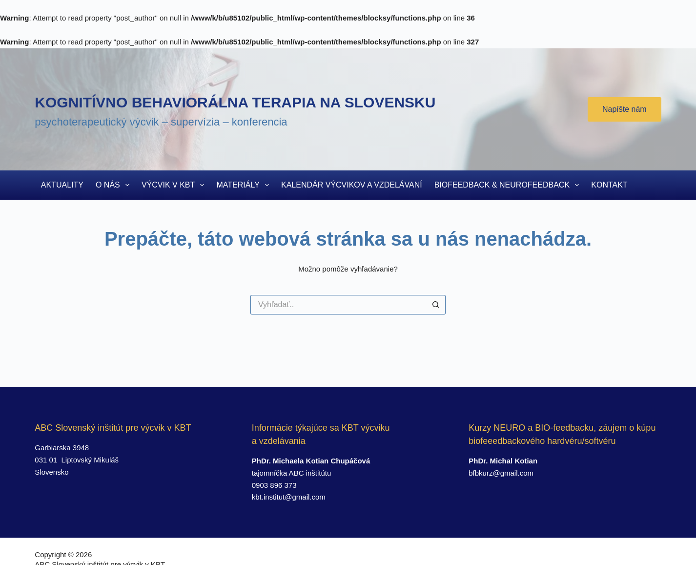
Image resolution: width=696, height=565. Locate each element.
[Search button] (436, 304)
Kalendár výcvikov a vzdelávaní (351, 185)
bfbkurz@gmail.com (501, 473)
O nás (114, 185)
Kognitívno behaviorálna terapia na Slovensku (235, 102)
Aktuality (62, 185)
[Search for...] (338, 304)
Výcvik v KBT (175, 185)
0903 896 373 (274, 485)
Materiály (244, 185)
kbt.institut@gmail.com (289, 497)
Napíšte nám (624, 109)
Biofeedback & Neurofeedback (508, 185)
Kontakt (609, 185)
